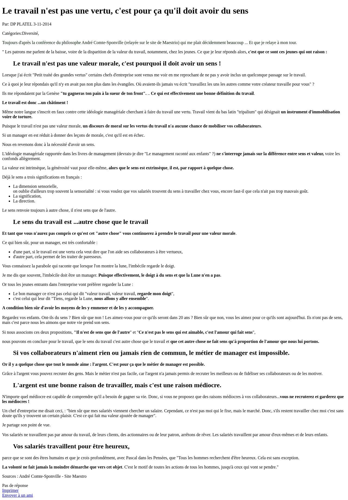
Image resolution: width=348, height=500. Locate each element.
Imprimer (10, 490)
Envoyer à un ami (17, 495)
